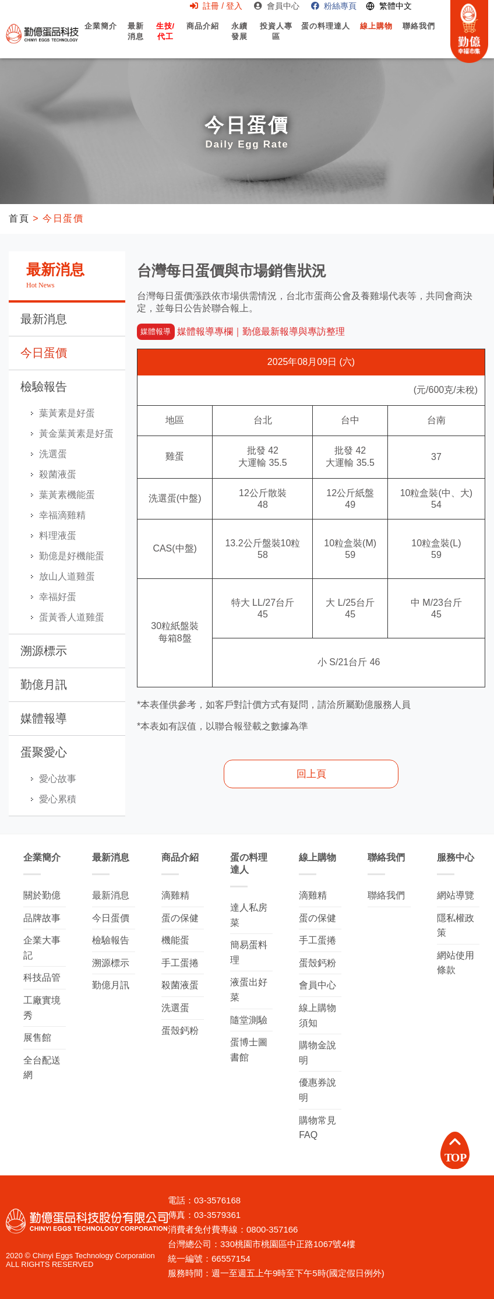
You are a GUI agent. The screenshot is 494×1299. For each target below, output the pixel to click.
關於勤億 (42, 895)
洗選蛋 (53, 454)
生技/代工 (165, 37)
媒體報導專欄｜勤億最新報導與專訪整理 (241, 331)
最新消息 (135, 41)
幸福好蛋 (57, 597)
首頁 (19, 218)
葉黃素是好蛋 (67, 413)
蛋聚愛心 (43, 752)
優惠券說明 (317, 1090)
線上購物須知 (317, 1015)
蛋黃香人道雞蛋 (71, 617)
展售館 (37, 1037)
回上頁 (311, 774)
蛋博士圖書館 (248, 1049)
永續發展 (239, 37)
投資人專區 (275, 41)
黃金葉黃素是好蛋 (76, 433)
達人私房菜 (248, 915)
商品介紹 (203, 36)
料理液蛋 (57, 535)
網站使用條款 (455, 962)
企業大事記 (42, 947)
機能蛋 (175, 940)
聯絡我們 (419, 36)
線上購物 (376, 36)
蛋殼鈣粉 (180, 1030)
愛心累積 (57, 799)
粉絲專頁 (334, 5)
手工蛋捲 (180, 963)
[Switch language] (388, 6)
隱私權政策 (455, 925)
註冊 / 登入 (216, 5)
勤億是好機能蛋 (71, 556)
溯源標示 (43, 650)
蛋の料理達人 (325, 36)
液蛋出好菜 (248, 989)
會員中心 (276, 5)
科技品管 (42, 977)
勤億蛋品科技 (42, 33)
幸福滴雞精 (62, 515)
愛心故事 (57, 779)
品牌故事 (42, 918)
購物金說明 (317, 1052)
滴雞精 (175, 895)
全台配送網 (42, 1067)
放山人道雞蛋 (67, 576)
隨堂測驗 (248, 1020)
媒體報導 (43, 718)
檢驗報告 (43, 386)
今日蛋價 (43, 352)
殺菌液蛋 (57, 474)
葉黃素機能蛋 (67, 495)
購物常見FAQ (317, 1127)
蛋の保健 (180, 918)
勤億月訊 (43, 684)
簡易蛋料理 (248, 952)
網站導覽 (455, 895)
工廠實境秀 (42, 1007)
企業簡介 (101, 36)
